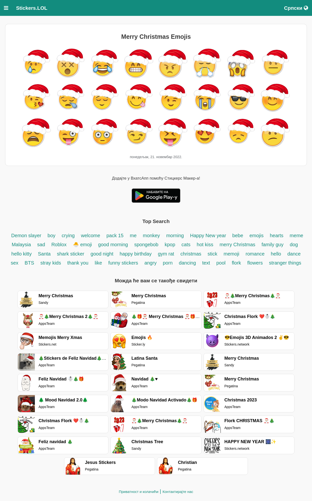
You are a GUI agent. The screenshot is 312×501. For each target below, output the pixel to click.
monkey (151, 235)
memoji (231, 253)
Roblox (59, 244)
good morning (113, 244)
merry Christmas (238, 244)
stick (212, 253)
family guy (272, 244)
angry (151, 263)
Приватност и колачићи (138, 492)
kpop (170, 244)
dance (294, 253)
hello (276, 253)
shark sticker (70, 253)
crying (69, 235)
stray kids (50, 263)
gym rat (166, 253)
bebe (237, 235)
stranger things (285, 263)
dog (294, 244)
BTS (29, 263)
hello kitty (22, 253)
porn (168, 263)
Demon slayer (27, 235)
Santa (44, 253)
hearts (276, 235)
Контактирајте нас (178, 492)
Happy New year (208, 235)
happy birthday (136, 253)
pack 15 (115, 235)
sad (41, 244)
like (98, 263)
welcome (90, 235)
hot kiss (205, 244)
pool (220, 263)
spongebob (146, 244)
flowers (255, 263)
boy (51, 235)
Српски (296, 8)
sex (14, 263)
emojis (256, 235)
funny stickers (123, 263)
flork (236, 263)
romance (256, 253)
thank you (77, 263)
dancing (188, 263)
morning (175, 235)
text (206, 263)
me (133, 235)
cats (186, 244)
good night (102, 253)
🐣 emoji (83, 244)
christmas (190, 253)
